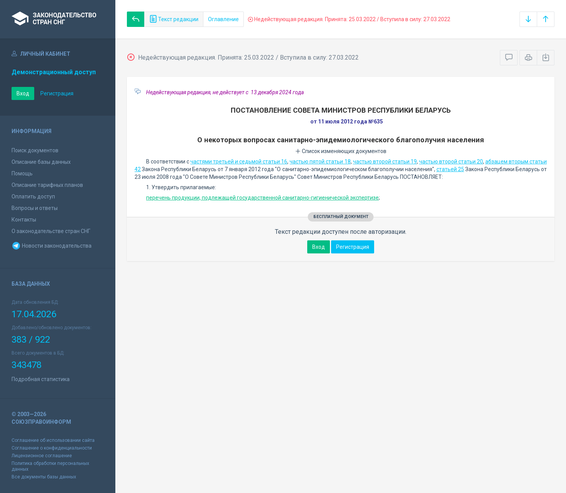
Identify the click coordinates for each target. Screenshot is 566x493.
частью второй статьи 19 (385, 161)
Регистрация (56, 93)
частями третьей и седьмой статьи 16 (238, 161)
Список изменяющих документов (340, 151)
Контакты (24, 220)
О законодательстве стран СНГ (51, 231)
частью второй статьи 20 (451, 161)
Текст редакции (173, 19)
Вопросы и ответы (35, 208)
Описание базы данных (41, 162)
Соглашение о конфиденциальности (52, 448)
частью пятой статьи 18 (320, 161)
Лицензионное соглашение (42, 455)
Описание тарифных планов (47, 185)
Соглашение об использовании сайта (53, 440)
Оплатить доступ (33, 196)
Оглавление (223, 19)
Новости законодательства (52, 245)
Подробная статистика (41, 379)
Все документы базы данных (44, 477)
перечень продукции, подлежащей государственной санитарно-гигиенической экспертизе (262, 198)
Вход (23, 93)
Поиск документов (35, 150)
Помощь (22, 173)
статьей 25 (450, 169)
